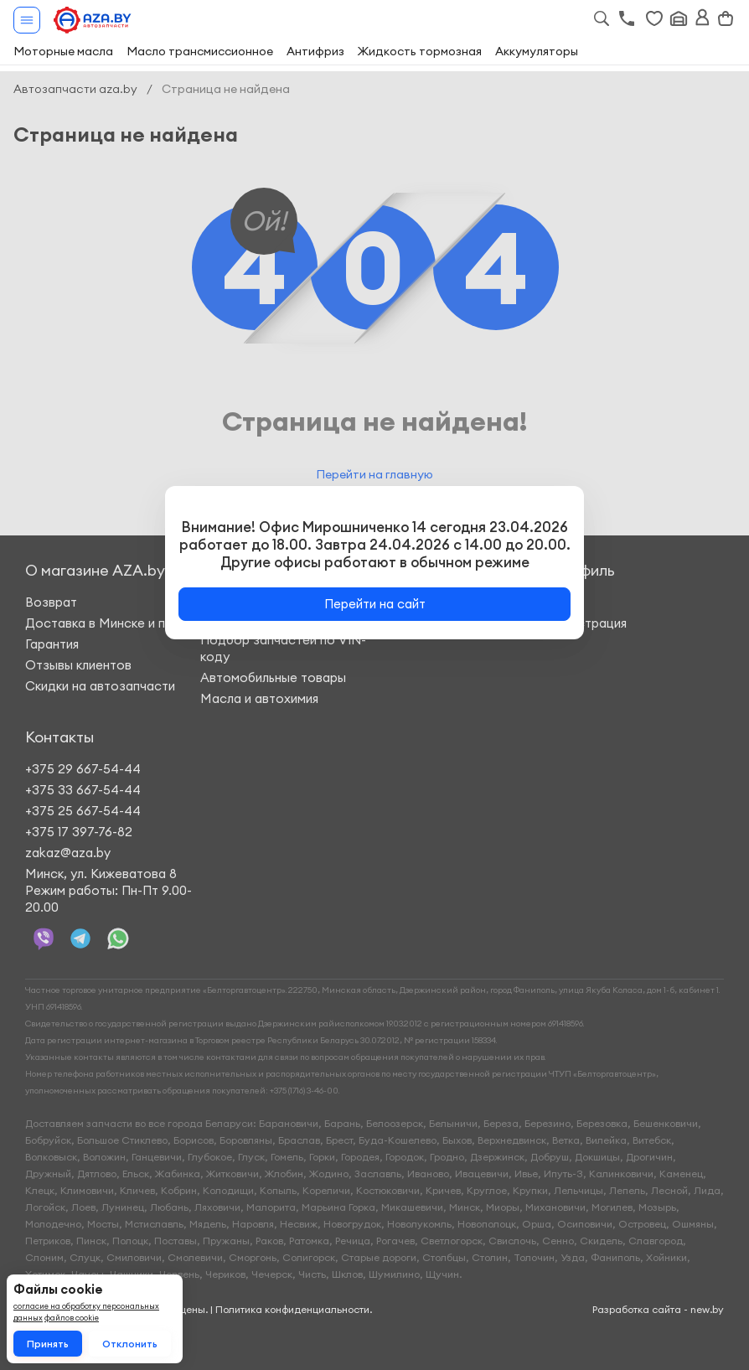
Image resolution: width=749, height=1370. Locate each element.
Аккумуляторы (536, 51)
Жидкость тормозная (420, 51)
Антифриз (315, 51)
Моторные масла (63, 51)
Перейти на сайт (375, 604)
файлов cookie (71, 1317)
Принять (48, 1343)
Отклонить (130, 1343)
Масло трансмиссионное (200, 51)
